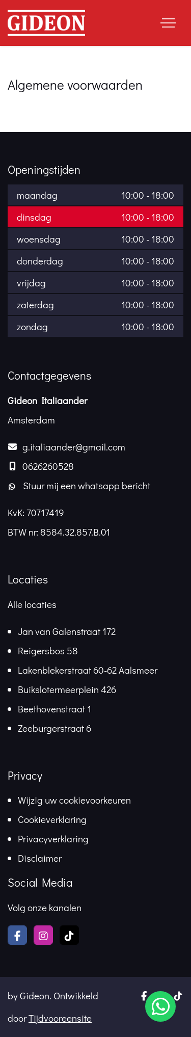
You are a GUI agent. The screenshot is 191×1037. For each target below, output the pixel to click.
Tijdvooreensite (60, 1018)
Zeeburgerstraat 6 (54, 728)
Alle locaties (32, 604)
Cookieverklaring (52, 819)
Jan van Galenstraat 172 (67, 631)
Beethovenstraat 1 (54, 708)
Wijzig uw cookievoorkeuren (74, 799)
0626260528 (48, 466)
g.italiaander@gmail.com (73, 446)
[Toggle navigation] (168, 23)
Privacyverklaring (53, 838)
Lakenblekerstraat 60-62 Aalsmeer (87, 669)
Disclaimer (40, 858)
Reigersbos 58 (48, 650)
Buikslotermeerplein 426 (67, 689)
